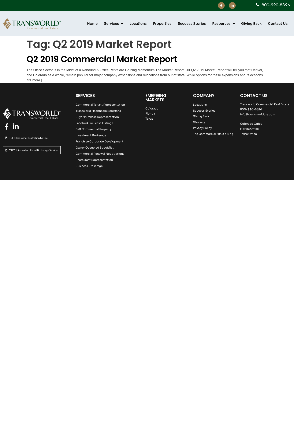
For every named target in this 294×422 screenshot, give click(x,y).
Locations (138, 23)
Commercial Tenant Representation (100, 105)
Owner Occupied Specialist (95, 147)
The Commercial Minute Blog (213, 134)
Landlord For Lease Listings (94, 123)
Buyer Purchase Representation (97, 117)
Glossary (199, 122)
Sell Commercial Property (93, 129)
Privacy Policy (202, 128)
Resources (223, 23)
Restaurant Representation (94, 160)
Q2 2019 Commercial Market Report (102, 59)
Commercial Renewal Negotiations (100, 154)
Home (92, 23)
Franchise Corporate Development (99, 141)
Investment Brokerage (91, 135)
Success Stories (192, 23)
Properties (162, 23)
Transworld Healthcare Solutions (98, 111)
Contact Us (278, 23)
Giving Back (251, 23)
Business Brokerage (89, 166)
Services (113, 23)
